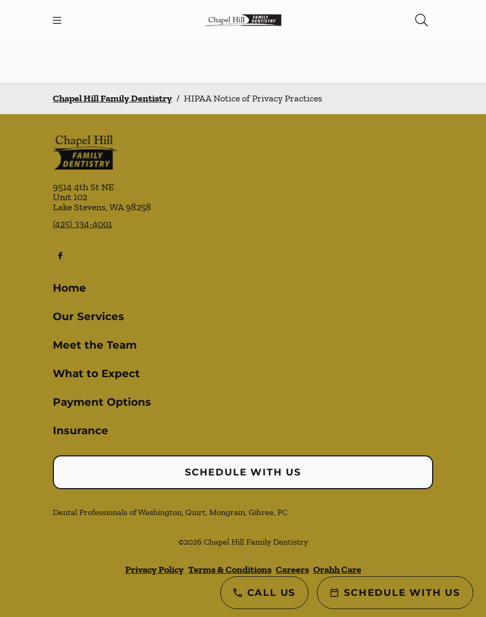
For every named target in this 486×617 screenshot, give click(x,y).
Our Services (88, 316)
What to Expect (96, 373)
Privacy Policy (154, 569)
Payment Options (102, 402)
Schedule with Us (243, 472)
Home (69, 288)
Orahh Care (337, 569)
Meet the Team (95, 345)
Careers (292, 569)
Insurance (80, 430)
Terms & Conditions (230, 569)
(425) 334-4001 (82, 224)
